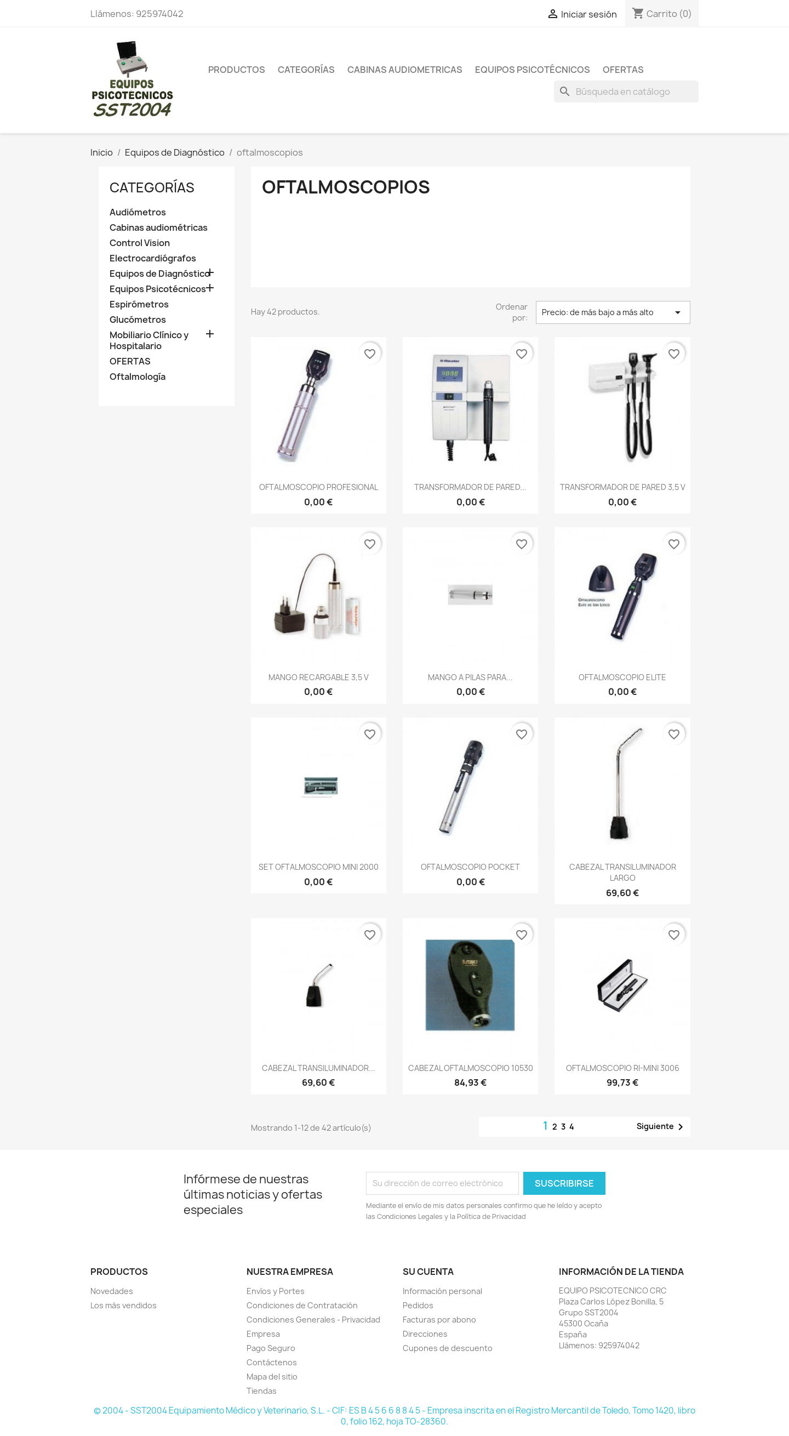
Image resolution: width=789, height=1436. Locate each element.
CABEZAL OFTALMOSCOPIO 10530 (470, 1068)
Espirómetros (139, 304)
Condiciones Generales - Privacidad (313, 1319)
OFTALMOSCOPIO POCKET (470, 867)
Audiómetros (138, 212)
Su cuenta (428, 1272)
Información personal (442, 1291)
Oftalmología (137, 377)
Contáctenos (272, 1362)
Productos (236, 70)
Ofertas (623, 70)
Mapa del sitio (272, 1376)
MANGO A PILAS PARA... (470, 677)
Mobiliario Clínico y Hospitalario (149, 340)
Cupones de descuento (448, 1348)
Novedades (111, 1291)
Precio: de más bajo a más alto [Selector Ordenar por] (613, 312)
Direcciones (425, 1334)
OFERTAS (130, 361)
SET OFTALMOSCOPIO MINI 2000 (319, 867)
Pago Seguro (271, 1348)
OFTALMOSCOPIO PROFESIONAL (318, 487)
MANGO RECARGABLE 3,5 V (318, 677)
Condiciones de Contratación (302, 1305)
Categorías (306, 70)
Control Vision (140, 243)
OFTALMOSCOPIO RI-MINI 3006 (622, 1068)
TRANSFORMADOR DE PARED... (470, 487)
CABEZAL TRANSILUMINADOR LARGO (622, 872)
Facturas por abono (439, 1319)
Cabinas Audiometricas (404, 70)
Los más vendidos (123, 1305)
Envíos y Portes (276, 1291)
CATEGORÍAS (152, 187)
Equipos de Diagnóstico (160, 274)
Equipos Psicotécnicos (532, 70)
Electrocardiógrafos (153, 258)
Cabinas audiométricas (159, 227)
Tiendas (262, 1391)
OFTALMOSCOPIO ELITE (622, 677)
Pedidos (418, 1305)
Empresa (263, 1334)
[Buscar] (626, 91)
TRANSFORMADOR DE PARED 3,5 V (622, 487)
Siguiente (662, 1126)
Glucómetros (138, 320)
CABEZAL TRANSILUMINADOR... (318, 1068)
